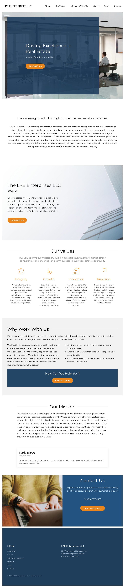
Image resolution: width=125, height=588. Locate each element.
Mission (96, 6)
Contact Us (35, 66)
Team (106, 6)
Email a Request (92, 508)
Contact (117, 6)
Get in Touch (62, 380)
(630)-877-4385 (92, 499)
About (48, 6)
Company (11, 551)
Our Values (60, 6)
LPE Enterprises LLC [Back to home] (17, 6)
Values (10, 555)
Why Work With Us (79, 6)
